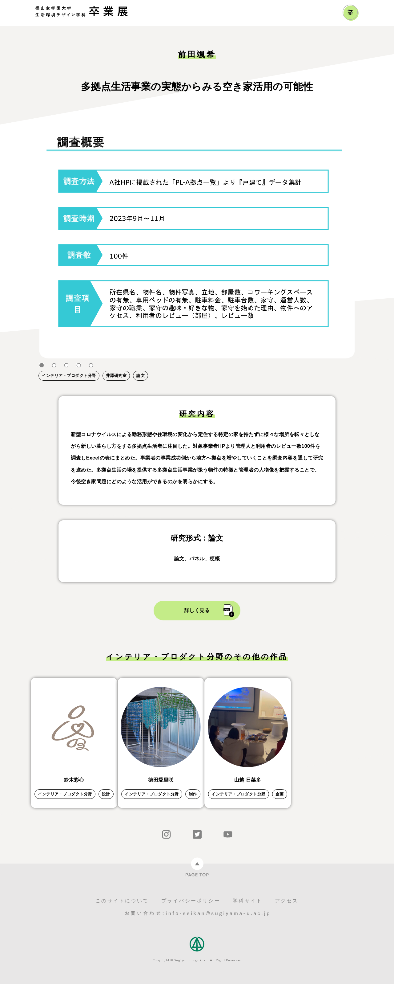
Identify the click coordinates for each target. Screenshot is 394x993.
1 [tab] (41, 365)
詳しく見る (197, 610)
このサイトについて (122, 909)
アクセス (287, 909)
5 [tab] (91, 365)
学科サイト (247, 909)
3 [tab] (66, 365)
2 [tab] (54, 365)
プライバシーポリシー (190, 909)
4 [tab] (78, 365)
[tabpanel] (197, 240)
